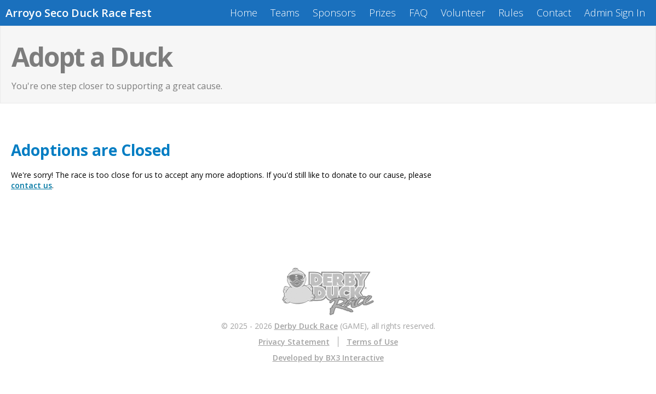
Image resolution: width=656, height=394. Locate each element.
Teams (285, 12)
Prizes (382, 12)
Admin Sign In (614, 12)
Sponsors (334, 12)
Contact (554, 12)
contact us (31, 185)
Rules (510, 12)
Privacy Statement (294, 342)
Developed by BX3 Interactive (328, 357)
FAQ (418, 12)
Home (243, 12)
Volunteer (463, 12)
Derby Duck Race (306, 326)
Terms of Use (372, 342)
